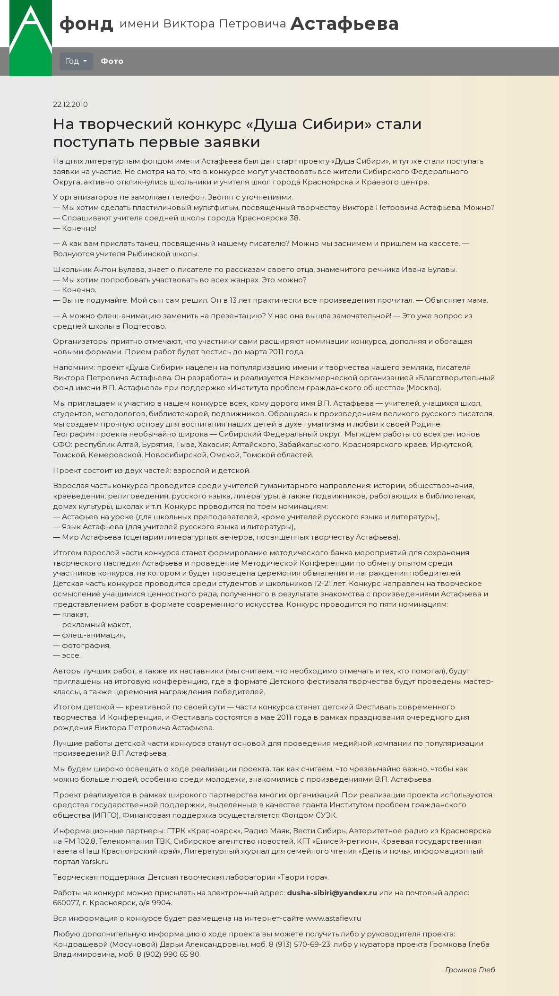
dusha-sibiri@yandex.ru (332, 892)
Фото (112, 61)
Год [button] (73, 61)
